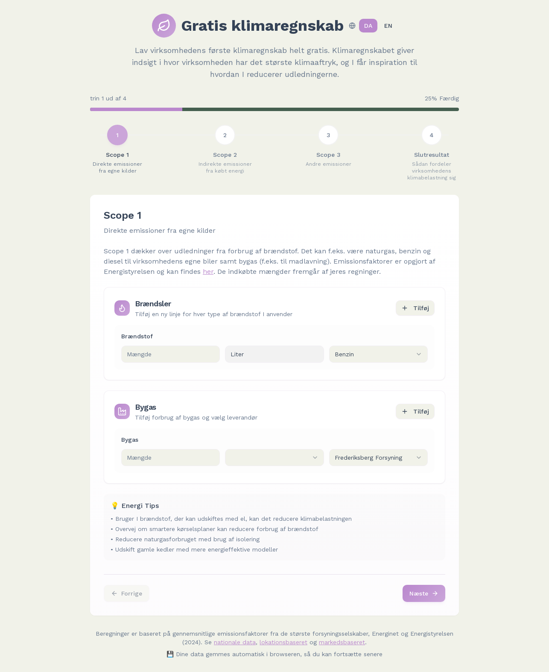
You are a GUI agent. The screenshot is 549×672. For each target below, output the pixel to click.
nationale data (235, 642)
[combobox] (378, 354)
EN (388, 25)
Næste (423, 593)
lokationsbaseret (283, 642)
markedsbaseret (342, 642)
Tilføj (415, 308)
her (208, 271)
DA (368, 25)
